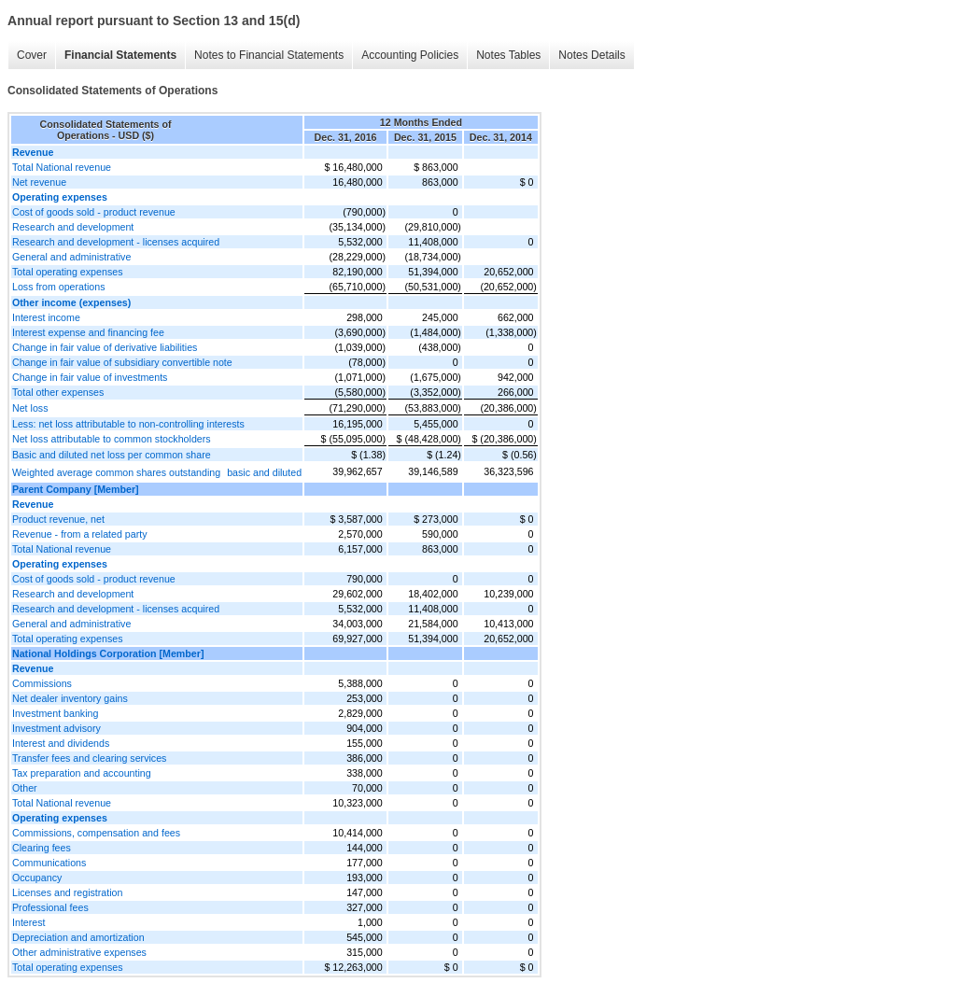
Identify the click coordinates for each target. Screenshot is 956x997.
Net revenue (39, 182)
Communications (49, 862)
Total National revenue (61, 167)
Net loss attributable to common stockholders (111, 438)
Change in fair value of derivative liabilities (104, 347)
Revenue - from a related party (80, 534)
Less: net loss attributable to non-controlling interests (128, 423)
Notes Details (591, 55)
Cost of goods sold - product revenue (94, 212)
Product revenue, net (58, 519)
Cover (32, 55)
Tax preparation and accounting (81, 773)
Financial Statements (120, 55)
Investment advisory (56, 728)
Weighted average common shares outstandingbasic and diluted (157, 472)
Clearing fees (41, 847)
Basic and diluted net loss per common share (111, 454)
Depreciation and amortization (78, 937)
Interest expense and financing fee (88, 332)
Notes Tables (508, 55)
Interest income (46, 317)
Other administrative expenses (79, 952)
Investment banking (55, 713)
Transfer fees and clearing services (89, 758)
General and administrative (71, 256)
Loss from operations (58, 286)
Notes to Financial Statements (269, 55)
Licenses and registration (67, 892)
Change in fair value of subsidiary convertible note (122, 362)
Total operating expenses (67, 271)
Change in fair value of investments (89, 377)
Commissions (42, 683)
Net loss (30, 408)
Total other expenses (58, 392)
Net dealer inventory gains (70, 698)
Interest (29, 922)
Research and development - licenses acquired (115, 241)
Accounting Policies (409, 55)
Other (24, 787)
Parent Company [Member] (75, 489)
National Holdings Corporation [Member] (108, 653)
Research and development (73, 226)
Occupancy (37, 877)
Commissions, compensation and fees (96, 832)
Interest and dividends (60, 743)
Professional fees (50, 907)
